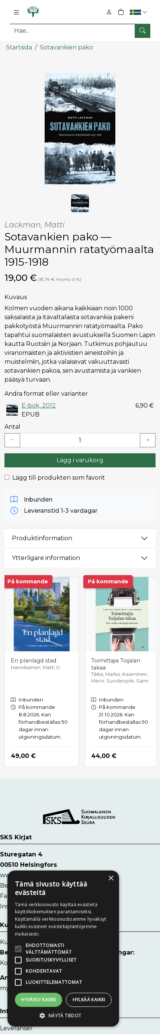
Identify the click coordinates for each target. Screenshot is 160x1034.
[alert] (63, 949)
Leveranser (16, 1028)
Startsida (19, 47)
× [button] (110, 878)
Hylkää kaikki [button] (89, 999)
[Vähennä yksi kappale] (12, 440)
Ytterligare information (46, 557)
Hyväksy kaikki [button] (38, 999)
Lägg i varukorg (80, 460)
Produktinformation (42, 538)
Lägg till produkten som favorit (58, 477)
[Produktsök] (80, 31)
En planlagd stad (33, 660)
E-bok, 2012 (39, 405)
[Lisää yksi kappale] (148, 440)
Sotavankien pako (66, 47)
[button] (139, 12)
